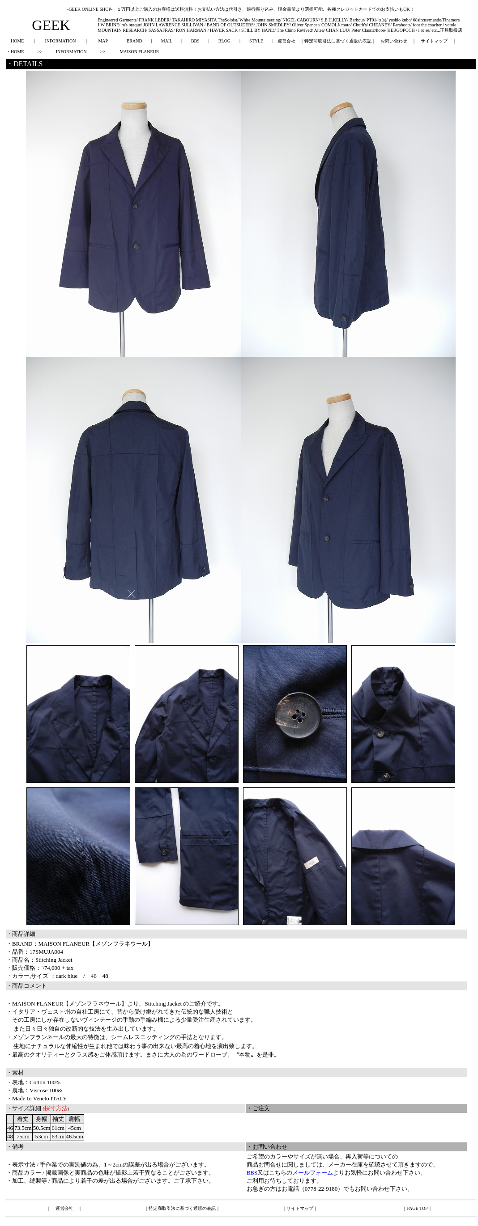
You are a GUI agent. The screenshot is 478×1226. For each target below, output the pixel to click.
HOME (17, 40)
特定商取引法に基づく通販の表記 (337, 40)
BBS (195, 40)
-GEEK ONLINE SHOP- (89, 9)
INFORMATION (60, 40)
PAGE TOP (417, 1208)
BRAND (134, 40)
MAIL (166, 40)
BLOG (224, 40)
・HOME (15, 51)
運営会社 (286, 40)
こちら (277, 1172)
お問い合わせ (393, 40)
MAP (102, 40)
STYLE (256, 40)
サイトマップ (434, 40)
